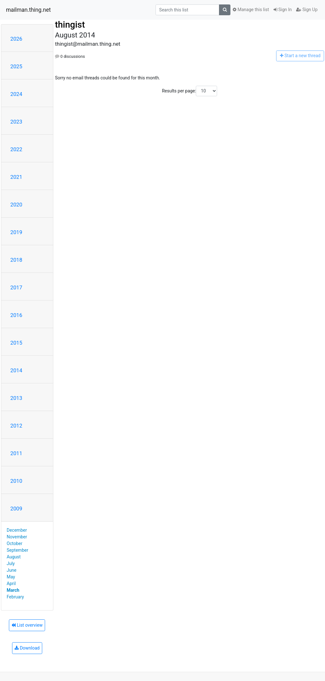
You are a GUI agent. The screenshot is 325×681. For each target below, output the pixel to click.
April (11, 583)
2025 (16, 66)
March (13, 590)
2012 (16, 425)
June (12, 570)
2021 (16, 177)
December (17, 530)
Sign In (283, 9)
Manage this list (251, 9)
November (17, 536)
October (14, 543)
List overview (27, 625)
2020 (16, 204)
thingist (70, 24)
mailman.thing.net (28, 10)
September (17, 550)
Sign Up (306, 9)
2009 (16, 508)
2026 (16, 39)
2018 (16, 260)
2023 (16, 121)
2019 (16, 232)
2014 (16, 370)
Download (27, 648)
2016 (16, 315)
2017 (16, 287)
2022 (16, 149)
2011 (16, 453)
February (15, 596)
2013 (16, 398)
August (14, 556)
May (11, 576)
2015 (16, 343)
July (11, 563)
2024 (16, 94)
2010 (16, 481)
